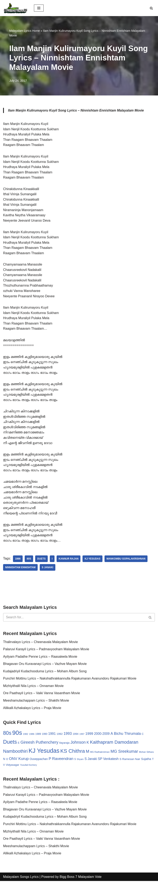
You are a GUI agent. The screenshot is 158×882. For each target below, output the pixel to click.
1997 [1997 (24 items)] (81, 735)
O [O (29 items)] (7, 760)
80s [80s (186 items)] (7, 734)
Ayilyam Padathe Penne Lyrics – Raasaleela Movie (40, 657)
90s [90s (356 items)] (17, 733)
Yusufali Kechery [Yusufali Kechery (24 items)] (28, 765)
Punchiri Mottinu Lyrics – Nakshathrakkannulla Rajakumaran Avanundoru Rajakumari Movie (70, 679)
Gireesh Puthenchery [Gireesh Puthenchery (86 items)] (39, 743)
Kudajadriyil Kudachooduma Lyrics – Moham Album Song (45, 672)
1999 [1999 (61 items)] (89, 734)
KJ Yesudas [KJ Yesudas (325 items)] (44, 751)
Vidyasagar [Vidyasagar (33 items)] (12, 765)
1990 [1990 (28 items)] (45, 734)
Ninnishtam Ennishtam (20, 568)
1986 (18, 559)
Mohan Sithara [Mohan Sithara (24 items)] (146, 752)
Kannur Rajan (69, 559)
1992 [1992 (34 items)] (60, 734)
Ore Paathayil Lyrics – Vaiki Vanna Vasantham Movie (41, 694)
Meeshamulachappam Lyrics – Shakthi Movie (36, 701)
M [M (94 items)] (87, 752)
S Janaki (47, 568)
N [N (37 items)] (4, 759)
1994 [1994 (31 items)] (75, 734)
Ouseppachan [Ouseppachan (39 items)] (39, 759)
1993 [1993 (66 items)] (68, 734)
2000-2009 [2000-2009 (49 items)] (102, 734)
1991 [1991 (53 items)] (52, 734)
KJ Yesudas (92, 559)
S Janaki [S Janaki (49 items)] (91, 759)
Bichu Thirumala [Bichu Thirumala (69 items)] (127, 734)
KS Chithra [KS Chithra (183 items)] (72, 752)
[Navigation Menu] (39, 8)
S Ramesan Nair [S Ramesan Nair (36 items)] (130, 759)
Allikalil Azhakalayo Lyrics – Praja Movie (32, 708)
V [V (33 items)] (4, 765)
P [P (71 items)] (50, 759)
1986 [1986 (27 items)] (31, 734)
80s (29, 559)
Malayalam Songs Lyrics (21, 877)
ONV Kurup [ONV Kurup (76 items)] (19, 759)
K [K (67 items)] (88, 743)
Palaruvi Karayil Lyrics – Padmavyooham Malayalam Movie (46, 650)
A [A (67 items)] (111, 734)
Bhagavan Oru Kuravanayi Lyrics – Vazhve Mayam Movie (45, 664)
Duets (41, 559)
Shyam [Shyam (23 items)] (80, 760)
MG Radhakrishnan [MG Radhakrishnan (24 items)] (100, 752)
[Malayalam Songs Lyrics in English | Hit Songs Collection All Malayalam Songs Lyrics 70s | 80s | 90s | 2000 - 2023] (15, 8)
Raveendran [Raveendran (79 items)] (62, 759)
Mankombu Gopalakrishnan (126, 559)
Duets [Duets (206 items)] (10, 743)
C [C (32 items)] (143, 734)
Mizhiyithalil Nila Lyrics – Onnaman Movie (33, 686)
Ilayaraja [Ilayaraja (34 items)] (64, 743)
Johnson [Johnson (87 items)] (78, 743)
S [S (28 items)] (75, 760)
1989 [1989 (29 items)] (38, 734)
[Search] (151, 8)
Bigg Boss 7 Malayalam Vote (81, 877)
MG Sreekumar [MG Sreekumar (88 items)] (124, 752)
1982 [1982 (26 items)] (25, 735)
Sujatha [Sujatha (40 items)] (146, 759)
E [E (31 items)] (19, 743)
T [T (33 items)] (153, 759)
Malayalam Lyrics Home (24, 30)
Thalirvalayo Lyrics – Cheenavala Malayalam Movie (40, 642)
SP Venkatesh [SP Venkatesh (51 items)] (108, 759)
